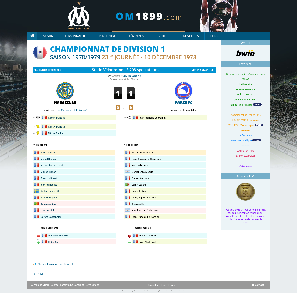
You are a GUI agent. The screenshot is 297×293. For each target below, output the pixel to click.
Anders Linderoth (50, 191)
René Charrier (48, 152)
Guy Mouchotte (131, 76)
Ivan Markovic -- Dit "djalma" (71, 110)
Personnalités (76, 36)
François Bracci (49, 178)
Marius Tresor (48, 171)
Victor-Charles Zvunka (53, 165)
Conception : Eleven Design (161, 285)
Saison (48, 36)
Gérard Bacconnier (51, 216)
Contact (258, 285)
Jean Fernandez (49, 184)
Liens (214, 36)
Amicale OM (245, 176)
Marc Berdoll (48, 210)
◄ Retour (38, 273)
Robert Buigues (56, 117)
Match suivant (200, 70)
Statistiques (189, 36)
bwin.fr (245, 42)
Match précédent (50, 70)
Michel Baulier (56, 133)
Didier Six (53, 242)
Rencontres (108, 36)
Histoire (162, 36)
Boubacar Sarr (48, 204)
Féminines (136, 36)
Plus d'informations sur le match (53, 264)
